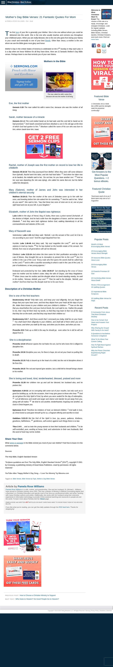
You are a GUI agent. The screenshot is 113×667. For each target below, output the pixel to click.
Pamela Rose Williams (15, 21)
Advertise (109, 610)
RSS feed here (64, 507)
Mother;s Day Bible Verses (46, 479)
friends (47, 41)
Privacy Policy (95, 610)
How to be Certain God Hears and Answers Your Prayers (100, 322)
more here (95, 39)
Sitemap (87, 610)
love (17, 32)
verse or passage (16, 443)
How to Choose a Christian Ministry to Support (38, 595)
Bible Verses (17, 479)
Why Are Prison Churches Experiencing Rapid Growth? (100, 353)
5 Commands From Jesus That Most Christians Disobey (100, 314)
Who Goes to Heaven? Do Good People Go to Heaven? (37, 599)
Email (31, 21)
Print (27, 21)
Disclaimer (103, 610)
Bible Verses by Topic (29, 479)
